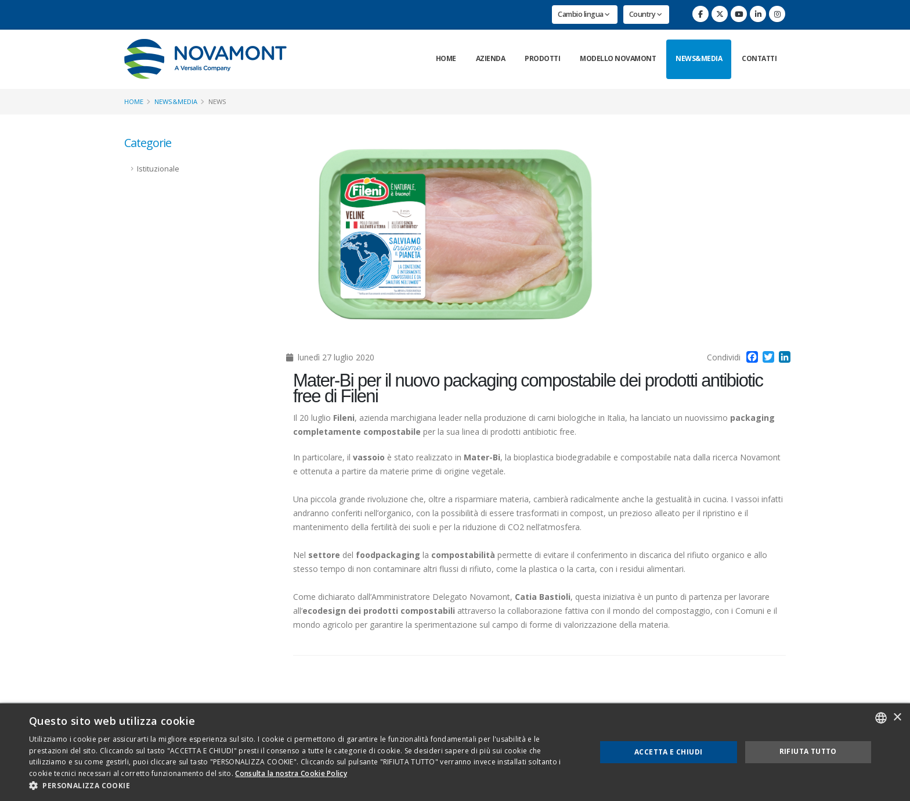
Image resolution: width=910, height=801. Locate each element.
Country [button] (645, 14)
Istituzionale (158, 169)
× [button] (897, 717)
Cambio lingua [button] (584, 14)
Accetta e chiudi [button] (668, 752)
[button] (304, 785)
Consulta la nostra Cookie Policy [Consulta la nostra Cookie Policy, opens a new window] (291, 773)
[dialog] (455, 752)
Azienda (490, 58)
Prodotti (542, 58)
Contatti (759, 58)
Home (446, 58)
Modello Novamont (618, 58)
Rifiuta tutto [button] (808, 751)
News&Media (699, 58)
